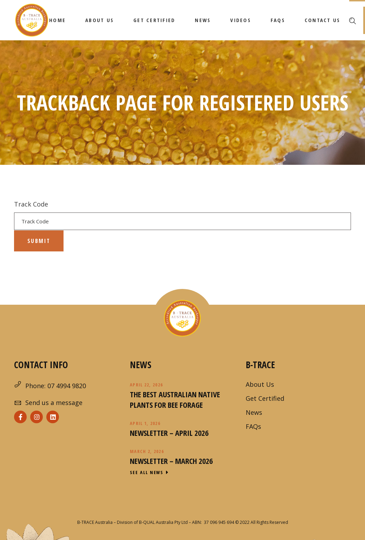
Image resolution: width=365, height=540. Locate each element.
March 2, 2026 (147, 451)
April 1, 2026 (145, 423)
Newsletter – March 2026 (171, 460)
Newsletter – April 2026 (169, 432)
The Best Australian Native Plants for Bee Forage (175, 399)
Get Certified (265, 398)
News (254, 412)
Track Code (31, 204)
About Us (260, 384)
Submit (38, 241)
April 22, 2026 (146, 385)
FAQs (253, 426)
